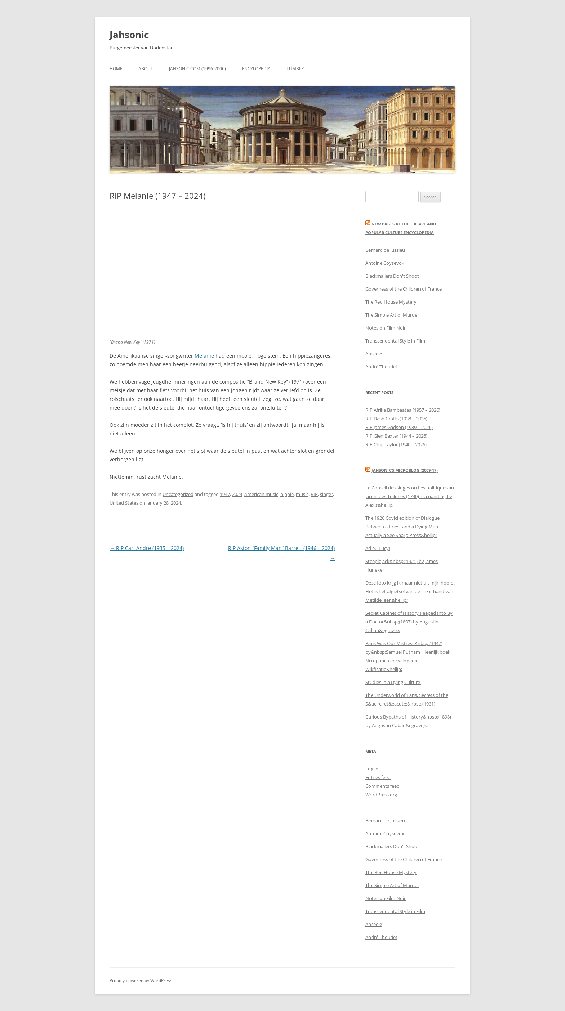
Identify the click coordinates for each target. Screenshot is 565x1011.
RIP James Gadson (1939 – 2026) (399, 427)
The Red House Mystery (391, 302)
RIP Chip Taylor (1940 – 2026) (396, 444)
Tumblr (295, 69)
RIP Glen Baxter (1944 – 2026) (396, 436)
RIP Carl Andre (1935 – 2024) (147, 548)
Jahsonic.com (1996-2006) (197, 69)
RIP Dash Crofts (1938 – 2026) (396, 418)
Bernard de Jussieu (385, 250)
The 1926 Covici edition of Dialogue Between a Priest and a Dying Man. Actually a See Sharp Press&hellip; (402, 526)
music (302, 494)
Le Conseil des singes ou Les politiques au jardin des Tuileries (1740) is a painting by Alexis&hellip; (409, 496)
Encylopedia (256, 69)
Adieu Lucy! (377, 548)
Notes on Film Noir (385, 328)
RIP (314, 494)
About (145, 69)
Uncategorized (178, 494)
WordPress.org (381, 794)
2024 (237, 494)
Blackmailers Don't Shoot (392, 276)
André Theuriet (381, 366)
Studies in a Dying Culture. (393, 682)
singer (326, 494)
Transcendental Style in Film (395, 340)
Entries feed (378, 777)
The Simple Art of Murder (392, 315)
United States (124, 503)
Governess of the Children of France (403, 289)
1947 (225, 494)
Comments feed (382, 786)
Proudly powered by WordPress (141, 981)
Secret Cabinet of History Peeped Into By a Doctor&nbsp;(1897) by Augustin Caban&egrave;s (409, 622)
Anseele (373, 353)
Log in (371, 768)
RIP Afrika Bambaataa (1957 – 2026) (402, 410)
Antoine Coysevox (384, 263)
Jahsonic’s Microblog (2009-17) (405, 470)
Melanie (204, 355)
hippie (287, 494)
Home (116, 69)
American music (261, 494)
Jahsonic (129, 34)
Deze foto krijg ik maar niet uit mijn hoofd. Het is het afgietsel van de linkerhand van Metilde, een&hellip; (410, 591)
